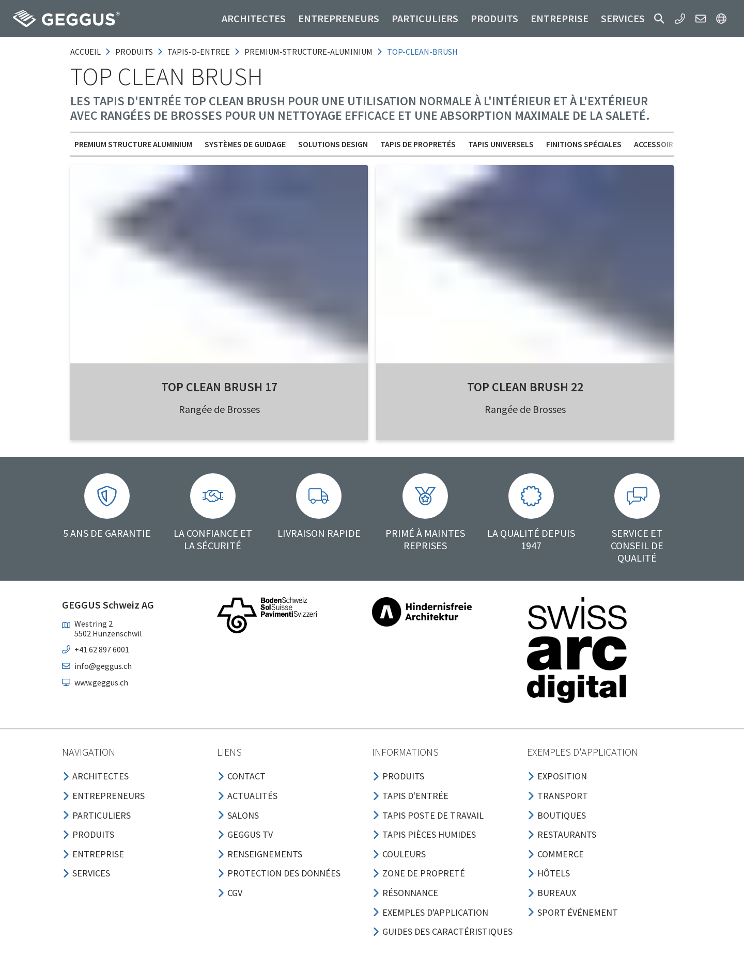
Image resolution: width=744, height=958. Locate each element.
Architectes (254, 18)
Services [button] (623, 18)
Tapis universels (501, 144)
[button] (659, 18)
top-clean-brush (422, 51)
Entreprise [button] (559, 18)
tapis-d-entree (198, 51)
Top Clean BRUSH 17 (219, 387)
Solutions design (333, 144)
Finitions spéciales (584, 144)
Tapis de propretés (418, 144)
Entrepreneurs (338, 18)
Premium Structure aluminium (133, 144)
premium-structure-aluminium (308, 51)
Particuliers (425, 18)
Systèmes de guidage (245, 144)
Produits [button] (494, 18)
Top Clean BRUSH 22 (525, 387)
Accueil (85, 51)
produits (134, 51)
